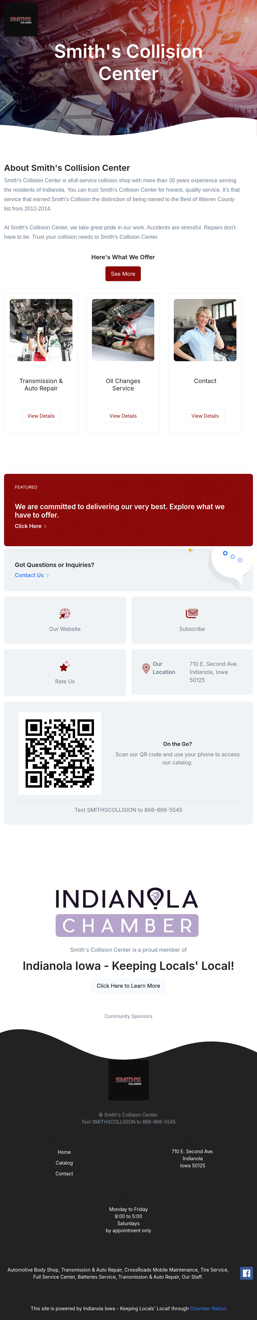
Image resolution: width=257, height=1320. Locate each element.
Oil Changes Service (123, 384)
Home (64, 1152)
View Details (41, 416)
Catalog (64, 1163)
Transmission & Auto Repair (41, 384)
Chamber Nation (208, 1308)
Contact (205, 380)
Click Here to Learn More (128, 985)
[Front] (22, 19)
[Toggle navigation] (246, 19)
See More (123, 273)
